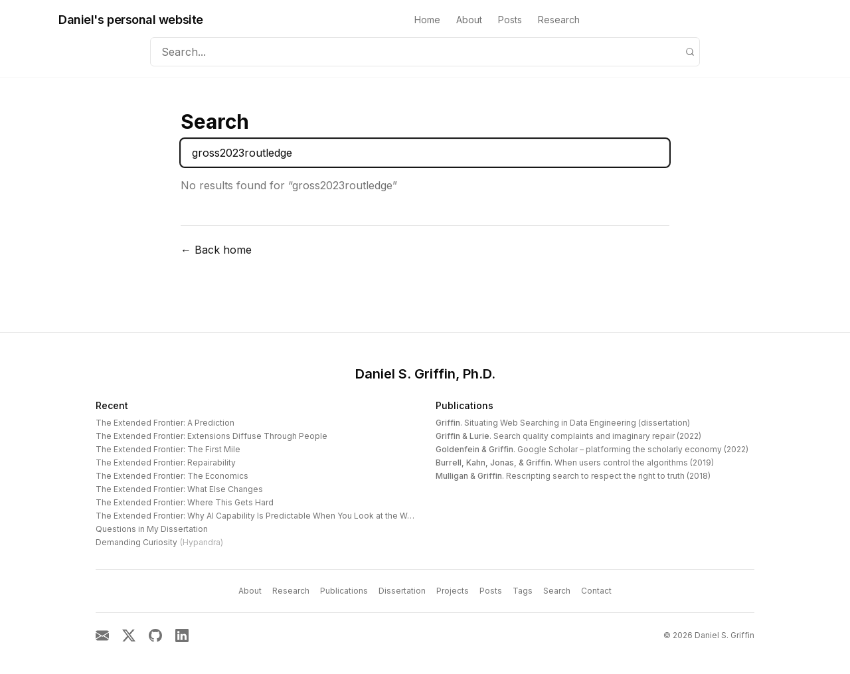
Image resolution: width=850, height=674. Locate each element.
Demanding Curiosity (159, 542)
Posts (510, 19)
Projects (452, 591)
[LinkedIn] (182, 635)
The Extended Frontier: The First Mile (168, 449)
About (469, 19)
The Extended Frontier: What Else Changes (179, 489)
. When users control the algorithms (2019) (575, 462)
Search (556, 591)
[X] (128, 635)
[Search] (690, 51)
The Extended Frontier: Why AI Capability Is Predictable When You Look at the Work (258, 516)
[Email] (102, 635)
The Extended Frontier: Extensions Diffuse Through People (211, 436)
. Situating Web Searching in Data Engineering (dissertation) (563, 423)
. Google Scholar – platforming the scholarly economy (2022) (592, 449)
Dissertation (402, 591)
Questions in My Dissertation (152, 529)
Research (559, 19)
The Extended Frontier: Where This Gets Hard (185, 502)
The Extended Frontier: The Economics (172, 476)
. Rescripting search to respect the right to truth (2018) (573, 476)
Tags (523, 591)
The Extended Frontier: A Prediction (165, 423)
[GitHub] (155, 635)
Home (427, 19)
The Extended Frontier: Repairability (166, 462)
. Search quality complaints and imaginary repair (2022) (568, 436)
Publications (464, 405)
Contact (596, 591)
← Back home (216, 249)
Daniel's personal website (130, 20)
